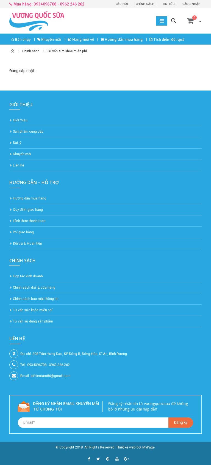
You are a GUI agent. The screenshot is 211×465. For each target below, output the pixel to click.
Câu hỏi (122, 4)
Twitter (98, 459)
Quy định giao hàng (28, 209)
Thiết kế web (126, 447)
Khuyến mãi (49, 39)
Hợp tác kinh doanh (28, 276)
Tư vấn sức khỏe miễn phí (32, 310)
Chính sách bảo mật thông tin (36, 299)
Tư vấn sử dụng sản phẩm (33, 321)
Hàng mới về (81, 39)
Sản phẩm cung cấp (28, 131)
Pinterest (108, 459)
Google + (126, 459)
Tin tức (168, 4)
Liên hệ (18, 165)
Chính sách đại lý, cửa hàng (34, 287)
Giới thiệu (20, 120)
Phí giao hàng (23, 232)
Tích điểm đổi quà (166, 39)
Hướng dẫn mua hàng (122, 39)
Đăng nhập (191, 4)
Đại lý (17, 143)
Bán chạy (21, 39)
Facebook (89, 459)
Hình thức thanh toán (29, 221)
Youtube (117, 459)
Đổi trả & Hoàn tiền (27, 243)
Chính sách (145, 4)
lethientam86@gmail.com (50, 376)
